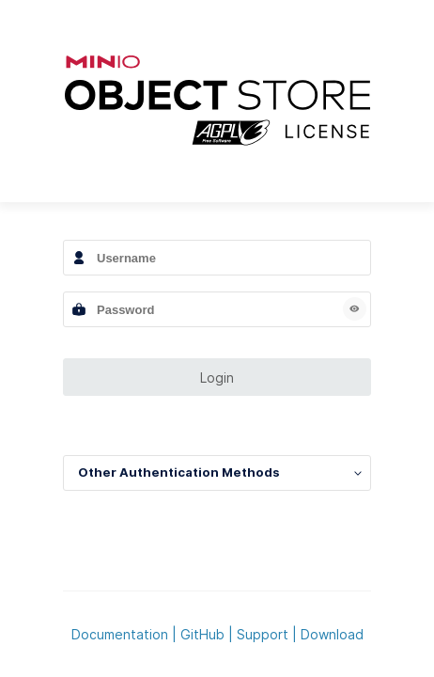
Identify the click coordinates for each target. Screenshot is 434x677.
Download (332, 634)
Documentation (119, 634)
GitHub (202, 634)
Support (262, 634)
